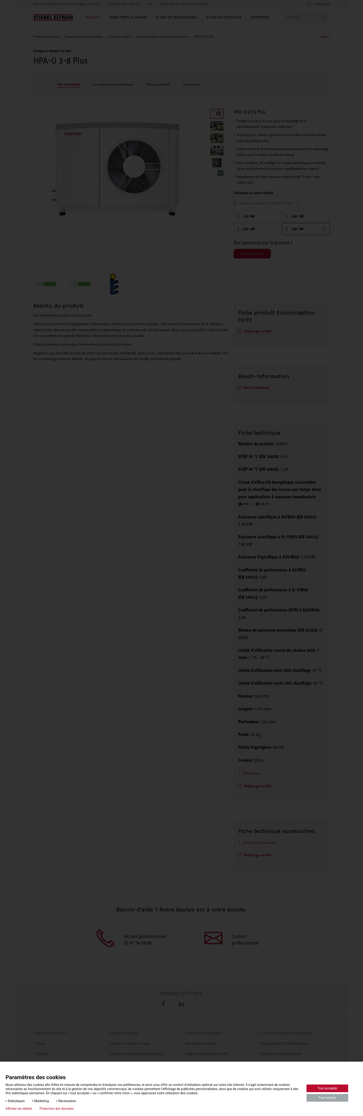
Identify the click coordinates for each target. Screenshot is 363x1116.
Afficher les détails (19, 1108)
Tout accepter (327, 1088)
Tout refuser (327, 1098)
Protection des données (57, 1108)
